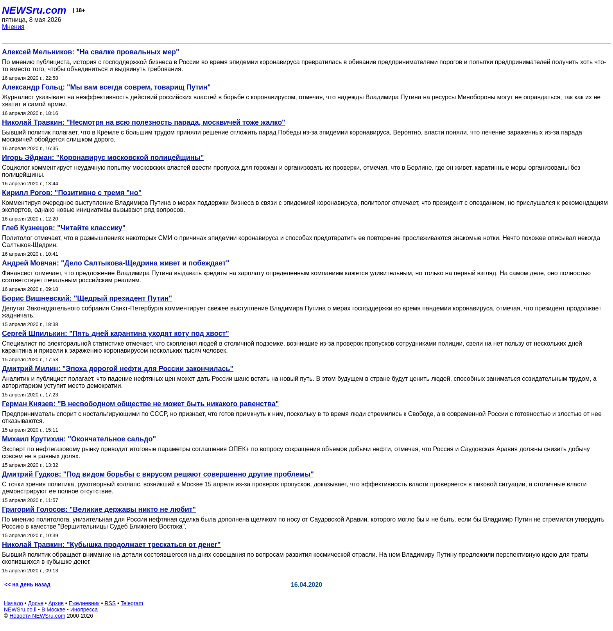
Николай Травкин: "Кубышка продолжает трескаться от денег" (111, 545)
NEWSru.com (34, 10)
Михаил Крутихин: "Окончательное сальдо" (79, 439)
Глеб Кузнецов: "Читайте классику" (63, 228)
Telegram (132, 603)
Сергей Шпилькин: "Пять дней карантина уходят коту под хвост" (115, 333)
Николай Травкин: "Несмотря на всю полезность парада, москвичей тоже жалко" (143, 122)
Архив (56, 603)
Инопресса (84, 609)
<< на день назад (27, 584)
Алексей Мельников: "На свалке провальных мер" (90, 52)
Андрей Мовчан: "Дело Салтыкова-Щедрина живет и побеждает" (115, 263)
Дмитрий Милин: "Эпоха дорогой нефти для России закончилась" (117, 369)
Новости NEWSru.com (37, 616)
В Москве (53, 609)
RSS (110, 603)
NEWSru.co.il (20, 609)
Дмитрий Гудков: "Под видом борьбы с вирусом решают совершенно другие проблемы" (158, 474)
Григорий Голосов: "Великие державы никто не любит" (99, 509)
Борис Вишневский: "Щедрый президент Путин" (87, 298)
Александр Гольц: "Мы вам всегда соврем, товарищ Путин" (106, 87)
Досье (35, 603)
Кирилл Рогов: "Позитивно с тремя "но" (72, 193)
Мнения (13, 26)
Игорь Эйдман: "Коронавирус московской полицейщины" (103, 157)
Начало (13, 603)
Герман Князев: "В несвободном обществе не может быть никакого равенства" (140, 404)
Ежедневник (84, 603)
